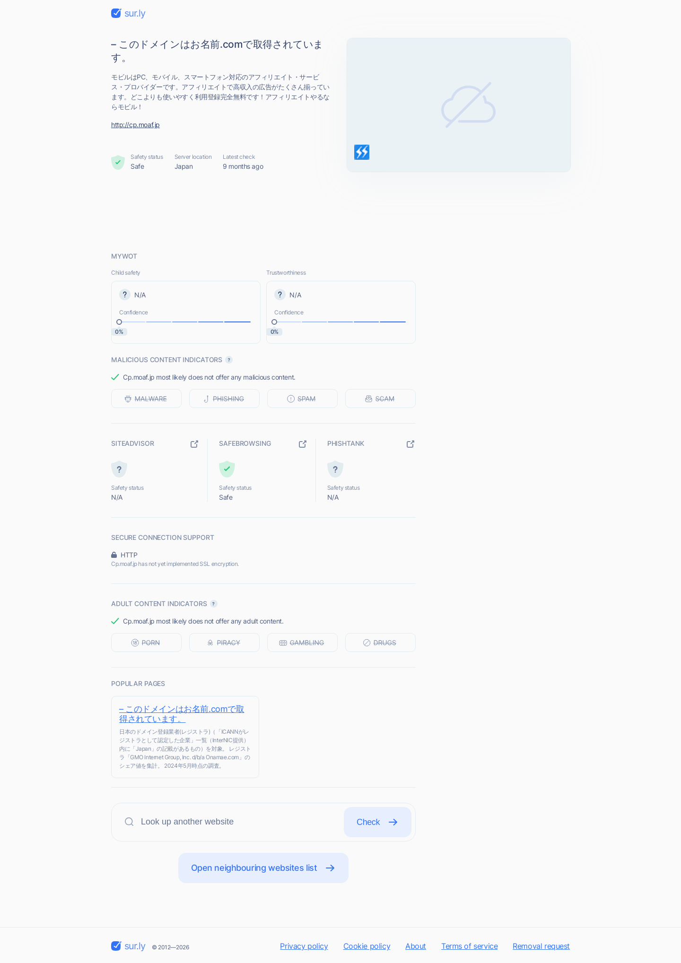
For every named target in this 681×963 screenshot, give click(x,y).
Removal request (541, 946)
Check (378, 822)
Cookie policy (367, 946)
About (415, 946)
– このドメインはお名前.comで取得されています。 (181, 714)
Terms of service (469, 946)
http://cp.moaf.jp (135, 125)
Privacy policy (304, 946)
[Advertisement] (340, 211)
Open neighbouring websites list (263, 868)
